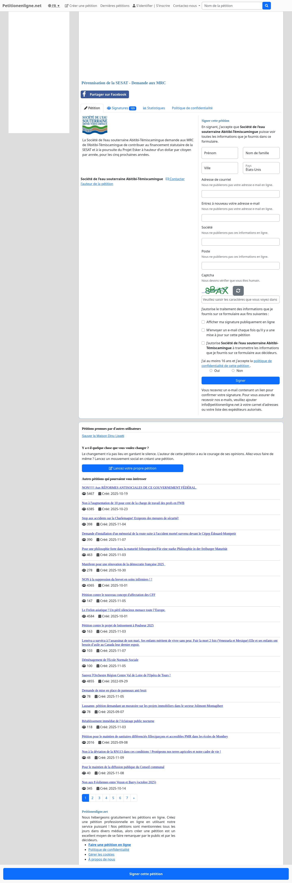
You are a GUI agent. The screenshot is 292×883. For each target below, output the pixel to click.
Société (207, 227)
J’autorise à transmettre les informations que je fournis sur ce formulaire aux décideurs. (242, 348)
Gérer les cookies (101, 854)
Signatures (121, 108)
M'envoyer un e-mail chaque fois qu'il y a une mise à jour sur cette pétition (240, 332)
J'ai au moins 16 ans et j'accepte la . (237, 363)
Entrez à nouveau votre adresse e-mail (231, 203)
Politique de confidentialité (192, 108)
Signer (240, 380)
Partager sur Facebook (103, 94)
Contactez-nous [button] (185, 5)
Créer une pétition (81, 5)
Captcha (208, 275)
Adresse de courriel (216, 179)
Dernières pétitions (114, 5)
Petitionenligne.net (22, 5)
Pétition (92, 108)
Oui (217, 370)
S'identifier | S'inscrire (151, 5)
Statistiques (154, 108)
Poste (206, 251)
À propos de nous (101, 859)
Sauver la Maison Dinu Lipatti (103, 436)
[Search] (232, 6)
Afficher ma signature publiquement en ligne (240, 322)
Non (239, 370)
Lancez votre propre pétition (132, 468)
